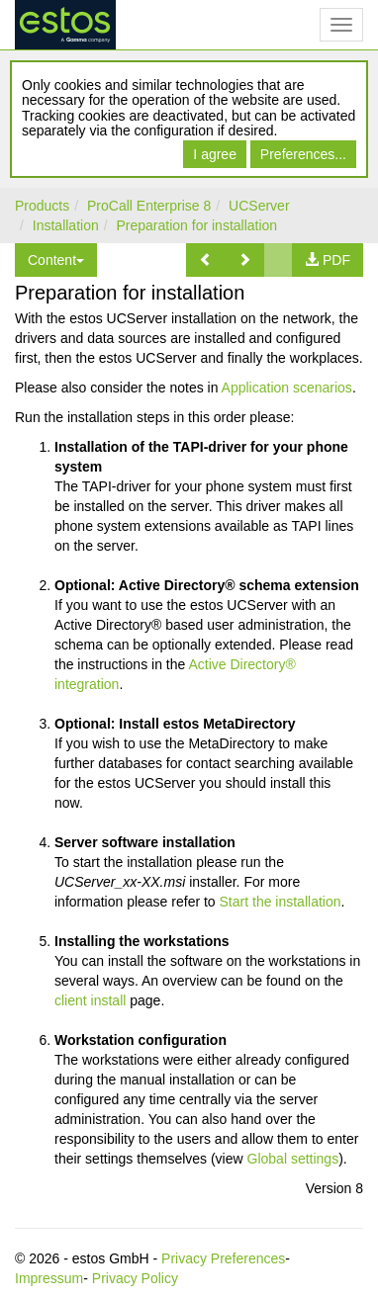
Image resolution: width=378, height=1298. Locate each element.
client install (90, 1000)
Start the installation (280, 901)
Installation (66, 225)
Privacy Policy (135, 1278)
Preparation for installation (197, 225)
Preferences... (303, 154)
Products (42, 206)
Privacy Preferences (223, 1258)
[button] (206, 260)
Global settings (293, 1159)
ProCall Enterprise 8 (149, 206)
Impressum (49, 1278)
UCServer (259, 206)
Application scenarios (287, 387)
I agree (214, 154)
